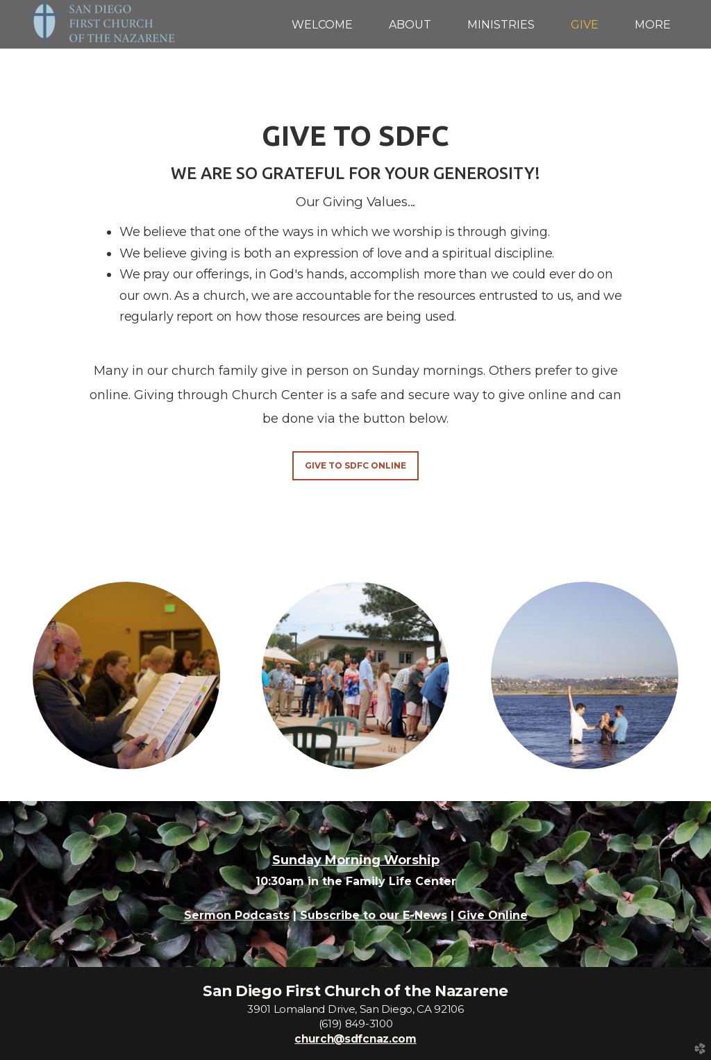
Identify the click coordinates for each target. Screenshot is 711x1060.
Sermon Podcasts (237, 915)
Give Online (493, 915)
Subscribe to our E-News (373, 915)
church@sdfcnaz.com (355, 1038)
